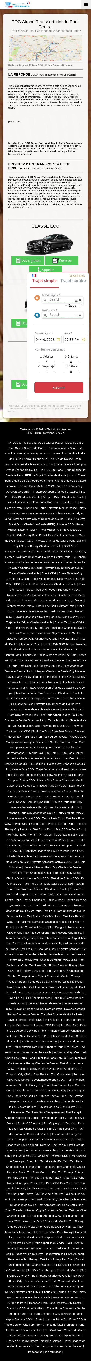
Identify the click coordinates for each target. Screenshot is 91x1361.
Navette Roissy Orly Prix (35, 1297)
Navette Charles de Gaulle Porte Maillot (59, 540)
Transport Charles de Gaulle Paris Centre (33, 709)
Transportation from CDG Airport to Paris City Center (45, 1046)
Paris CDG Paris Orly (69, 486)
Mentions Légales (53, 433)
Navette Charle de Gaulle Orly (28, 807)
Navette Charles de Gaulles (31, 616)
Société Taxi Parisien (49, 938)
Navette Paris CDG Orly (67, 801)
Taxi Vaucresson (61, 1074)
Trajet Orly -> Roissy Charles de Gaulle (37, 546)
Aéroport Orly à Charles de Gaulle (63, 497)
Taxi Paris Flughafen (66, 1052)
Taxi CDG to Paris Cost (70, 829)
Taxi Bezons (75, 1095)
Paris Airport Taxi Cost (31, 774)
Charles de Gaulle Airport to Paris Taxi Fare (50, 654)
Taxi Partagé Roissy (70, 1172)
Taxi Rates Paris (26, 693)
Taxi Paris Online (16, 1177)
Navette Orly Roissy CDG (58, 1139)
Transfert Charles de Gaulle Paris (61, 1014)
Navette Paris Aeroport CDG (64, 1068)
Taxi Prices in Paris (36, 845)
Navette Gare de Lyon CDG (33, 801)
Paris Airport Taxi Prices (29, 1090)
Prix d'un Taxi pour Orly (61, 1128)
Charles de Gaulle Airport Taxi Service (61, 954)
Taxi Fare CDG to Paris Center (64, 752)
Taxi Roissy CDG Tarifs (31, 970)
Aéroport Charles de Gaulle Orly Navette (60, 671)
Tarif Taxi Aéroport (46, 905)
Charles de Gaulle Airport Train (55, 605)
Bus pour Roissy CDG (21, 780)
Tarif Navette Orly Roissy (67, 932)
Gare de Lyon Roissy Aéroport (64, 600)
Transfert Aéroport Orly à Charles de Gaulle (40, 1210)
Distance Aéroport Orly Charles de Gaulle (31, 638)
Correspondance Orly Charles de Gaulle (55, 633)
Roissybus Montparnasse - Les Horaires (42, 453)
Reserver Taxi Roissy (53, 1144)
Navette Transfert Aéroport (31, 927)
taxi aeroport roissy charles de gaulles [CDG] (35, 442)
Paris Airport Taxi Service (49, 1242)
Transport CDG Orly (19, 1101)
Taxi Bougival (57, 927)
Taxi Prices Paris (43, 829)
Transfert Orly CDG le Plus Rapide (27, 1074)
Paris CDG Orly (75, 518)
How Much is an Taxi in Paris (65, 774)
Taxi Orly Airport (53, 1123)
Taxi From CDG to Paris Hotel (24, 1330)
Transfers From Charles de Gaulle (31, 872)
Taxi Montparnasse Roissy (42, 1150)
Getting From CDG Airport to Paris (60, 1335)
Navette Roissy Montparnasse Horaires (31, 595)
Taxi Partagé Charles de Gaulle (51, 1275)
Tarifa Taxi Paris (58, 720)
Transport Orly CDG (27, 1139)
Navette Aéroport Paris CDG (24, 1019)
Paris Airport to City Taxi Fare (31, 627)
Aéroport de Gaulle (17, 491)
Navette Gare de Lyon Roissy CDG (60, 1106)
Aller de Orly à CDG (69, 529)
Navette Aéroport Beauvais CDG (52, 861)
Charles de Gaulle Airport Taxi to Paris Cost (56, 981)
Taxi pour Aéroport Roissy (45, 1177)
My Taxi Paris (33, 660)
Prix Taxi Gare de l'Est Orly (51, 1161)
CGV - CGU (34, 433)
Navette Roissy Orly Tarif (34, 1085)
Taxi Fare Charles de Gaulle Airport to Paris (55, 1313)
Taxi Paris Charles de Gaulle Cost (45, 883)
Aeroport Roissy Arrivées (40, 589)
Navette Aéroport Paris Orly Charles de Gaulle (52, 867)
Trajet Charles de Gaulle (24, 573)
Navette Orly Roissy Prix (23, 959)
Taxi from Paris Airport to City (39, 1041)
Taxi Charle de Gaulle (31, 1128)
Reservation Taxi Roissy (23, 1259)
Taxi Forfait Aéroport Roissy (61, 965)
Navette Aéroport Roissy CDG (58, 959)
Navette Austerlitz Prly (52, 856)
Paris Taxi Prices (62, 731)
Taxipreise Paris (30, 644)
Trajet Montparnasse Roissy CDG (52, 578)
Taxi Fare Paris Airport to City (52, 714)
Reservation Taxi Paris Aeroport (64, 1253)
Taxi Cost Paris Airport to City (37, 665)
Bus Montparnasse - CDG (38, 513)
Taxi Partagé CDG (23, 1199)
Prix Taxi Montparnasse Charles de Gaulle (42, 921)
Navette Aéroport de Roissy (45, 1003)
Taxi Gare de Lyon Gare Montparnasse (49, 992)
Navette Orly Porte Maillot (32, 611)
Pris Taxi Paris (65, 823)
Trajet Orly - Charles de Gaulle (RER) (32, 524)
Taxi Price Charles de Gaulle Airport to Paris (33, 758)
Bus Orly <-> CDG (68, 589)
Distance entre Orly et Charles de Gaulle (38, 518)
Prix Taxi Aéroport (61, 845)
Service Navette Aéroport (64, 807)
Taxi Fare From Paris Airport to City (45, 736)
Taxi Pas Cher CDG (67, 1188)
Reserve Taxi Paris (38, 1036)
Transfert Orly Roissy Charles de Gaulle (58, 1101)
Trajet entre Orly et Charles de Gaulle (29, 622)
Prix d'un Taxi (35, 752)
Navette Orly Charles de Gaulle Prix (58, 703)
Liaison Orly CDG (38, 878)
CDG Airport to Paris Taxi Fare (25, 840)
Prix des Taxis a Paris (52, 1095)
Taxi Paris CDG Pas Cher (56, 1183)
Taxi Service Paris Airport (56, 791)
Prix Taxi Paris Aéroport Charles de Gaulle (42, 889)
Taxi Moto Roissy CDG (65, 878)
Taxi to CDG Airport (29, 1123)
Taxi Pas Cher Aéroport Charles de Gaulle (53, 1270)
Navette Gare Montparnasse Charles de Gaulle (44, 698)
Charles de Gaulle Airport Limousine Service (33, 1340)
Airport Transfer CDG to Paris (24, 1319)
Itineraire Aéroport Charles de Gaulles (55, 491)
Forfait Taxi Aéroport (41, 834)
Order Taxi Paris (31, 965)
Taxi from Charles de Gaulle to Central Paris (43, 556)
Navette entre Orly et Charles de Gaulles (41, 1291)
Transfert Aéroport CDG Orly (36, 1248)
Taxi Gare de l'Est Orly (49, 1193)
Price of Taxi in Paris (41, 823)
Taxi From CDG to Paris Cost (38, 948)
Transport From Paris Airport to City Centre (55, 1302)
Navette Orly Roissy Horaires (24, 676)
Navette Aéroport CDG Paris (40, 1025)
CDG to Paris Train (65, 502)
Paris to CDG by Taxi (55, 943)
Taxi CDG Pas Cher (41, 1188)
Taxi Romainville (17, 987)
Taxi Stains (34, 916)
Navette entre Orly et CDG (23, 818)
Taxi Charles (57, 611)
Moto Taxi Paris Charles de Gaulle (38, 1286)
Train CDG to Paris (51, 469)
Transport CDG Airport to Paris (26, 1308)
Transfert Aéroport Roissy (22, 1183)
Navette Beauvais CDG (57, 725)
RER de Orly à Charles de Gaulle (45, 475)
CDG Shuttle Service (37, 997)
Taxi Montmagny (56, 1090)
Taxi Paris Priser (56, 840)
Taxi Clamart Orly (29, 943)
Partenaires (35, 1351)
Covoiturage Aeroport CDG (48, 1079)
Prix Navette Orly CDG (20, 769)
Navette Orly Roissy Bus (22, 535)
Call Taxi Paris (38, 987)
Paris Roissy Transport (45, 682)
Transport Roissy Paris (30, 1068)
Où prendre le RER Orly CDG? (34, 464)
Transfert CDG (59, 1155)
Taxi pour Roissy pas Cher (53, 1199)
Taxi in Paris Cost (53, 818)
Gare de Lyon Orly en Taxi (60, 1226)
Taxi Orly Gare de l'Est (22, 1106)
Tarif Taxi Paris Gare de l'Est (55, 1057)
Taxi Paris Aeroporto (37, 932)
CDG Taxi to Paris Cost (70, 834)
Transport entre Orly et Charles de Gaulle (43, 976)
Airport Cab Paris (73, 1177)
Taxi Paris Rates (16, 834)
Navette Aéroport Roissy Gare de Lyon (38, 1008)
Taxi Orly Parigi (54, 1019)
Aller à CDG (49, 573)
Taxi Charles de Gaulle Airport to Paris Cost (43, 1237)
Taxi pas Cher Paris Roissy (56, 1232)
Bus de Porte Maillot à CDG (37, 486)
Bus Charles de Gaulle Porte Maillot (29, 502)
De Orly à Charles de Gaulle (25, 567)
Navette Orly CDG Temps (58, 644)
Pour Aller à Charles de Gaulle (58, 535)
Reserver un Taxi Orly (29, 1253)
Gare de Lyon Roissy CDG (67, 616)
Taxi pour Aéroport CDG (46, 1215)
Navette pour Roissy (53, 1117)
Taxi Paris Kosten (54, 660)
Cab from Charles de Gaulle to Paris (47, 850)
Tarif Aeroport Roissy (70, 812)
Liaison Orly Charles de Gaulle (66, 763)
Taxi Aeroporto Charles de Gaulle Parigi (59, 1346)
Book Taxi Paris (36, 1030)
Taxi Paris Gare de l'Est (41, 1172)
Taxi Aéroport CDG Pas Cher (30, 1155)
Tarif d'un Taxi (40, 731)
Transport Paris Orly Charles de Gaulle (31, 812)
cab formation (53, 1351)
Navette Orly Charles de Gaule (64, 567)
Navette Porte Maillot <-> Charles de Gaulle (49, 584)
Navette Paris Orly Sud (20, 938)
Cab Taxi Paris (52, 916)
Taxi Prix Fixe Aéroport (63, 987)
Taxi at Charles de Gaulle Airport (43, 899)
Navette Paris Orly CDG (52, 785)
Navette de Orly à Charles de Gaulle (44, 1221)
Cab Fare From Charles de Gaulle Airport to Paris (53, 1324)
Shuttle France (67, 595)
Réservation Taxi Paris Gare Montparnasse (37, 1112)
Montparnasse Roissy (20, 605)
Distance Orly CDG (32, 600)
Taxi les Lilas (37, 763)
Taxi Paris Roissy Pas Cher (56, 1259)
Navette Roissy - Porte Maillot (36, 529)
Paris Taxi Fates (54, 676)
